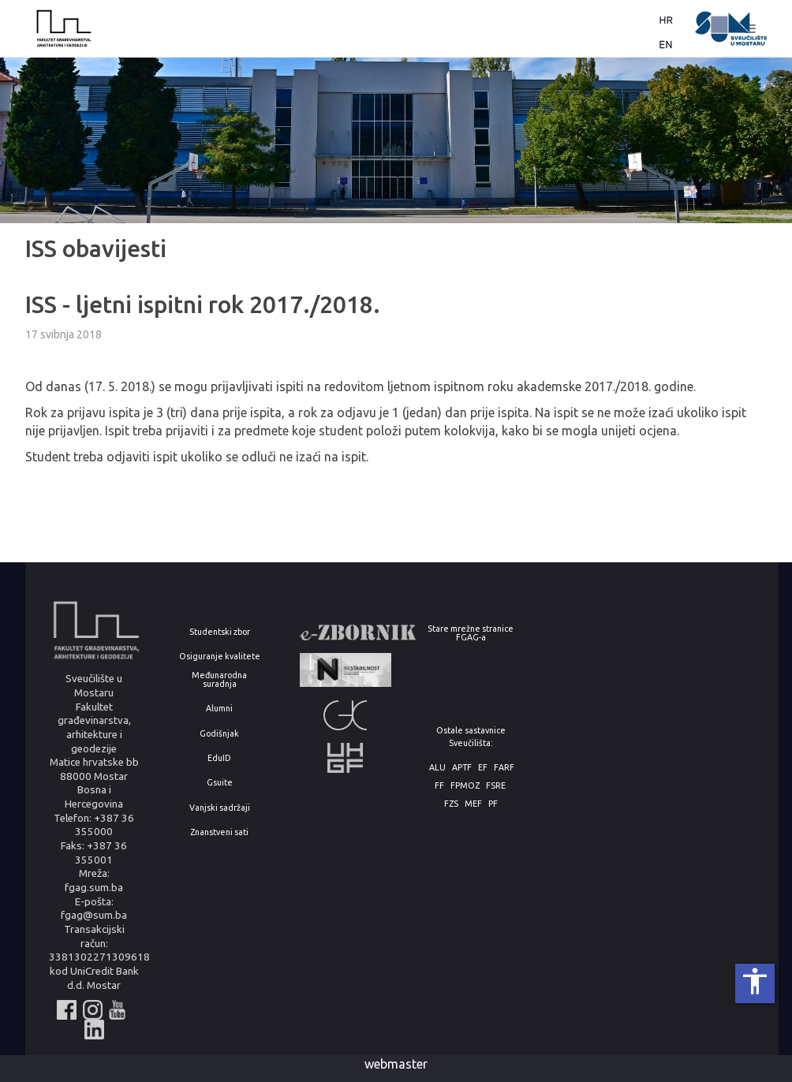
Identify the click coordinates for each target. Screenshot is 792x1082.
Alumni (219, 708)
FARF (504, 767)
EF (483, 767)
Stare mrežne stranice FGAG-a (471, 633)
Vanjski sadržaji (219, 808)
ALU (437, 767)
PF (493, 804)
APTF (462, 767)
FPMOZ (465, 786)
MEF (473, 804)
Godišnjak (219, 733)
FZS (451, 804)
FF (439, 786)
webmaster (396, 1064)
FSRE (496, 786)
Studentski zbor (219, 632)
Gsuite (220, 782)
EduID (219, 758)
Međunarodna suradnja (219, 679)
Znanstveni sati (219, 832)
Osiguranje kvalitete (219, 656)
